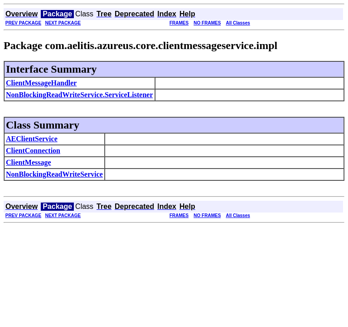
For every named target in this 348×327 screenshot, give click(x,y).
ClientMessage (28, 162)
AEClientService (32, 139)
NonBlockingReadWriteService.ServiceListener (79, 95)
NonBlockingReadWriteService (54, 174)
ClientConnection (33, 150)
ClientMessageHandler (41, 83)
